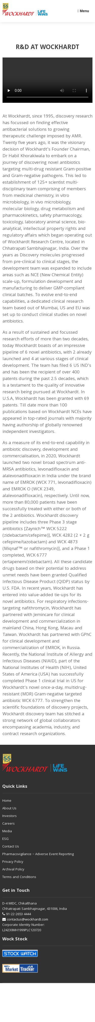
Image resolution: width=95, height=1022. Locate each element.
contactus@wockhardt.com (25, 920)
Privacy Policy (12, 862)
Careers (8, 824)
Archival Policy (13, 869)
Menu (83, 11)
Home (6, 801)
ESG (5, 839)
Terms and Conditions (19, 877)
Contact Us (10, 847)
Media (7, 831)
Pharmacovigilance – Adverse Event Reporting (38, 854)
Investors (9, 816)
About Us (9, 808)
